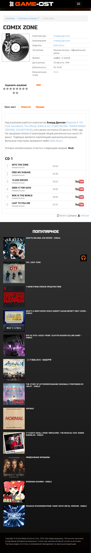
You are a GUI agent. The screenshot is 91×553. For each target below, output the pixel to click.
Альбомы (10, 18)
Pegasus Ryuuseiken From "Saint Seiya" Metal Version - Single (56, 506)
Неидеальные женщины (38, 457)
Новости (26, 107)
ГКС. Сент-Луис (33, 262)
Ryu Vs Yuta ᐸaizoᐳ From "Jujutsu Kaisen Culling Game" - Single (54, 336)
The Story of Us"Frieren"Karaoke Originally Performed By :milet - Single (55, 385)
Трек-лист (10, 107)
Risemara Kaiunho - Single (39, 482)
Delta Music (59, 45)
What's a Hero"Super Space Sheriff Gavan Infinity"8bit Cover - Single (56, 312)
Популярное (45, 232)
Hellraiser (84, 215)
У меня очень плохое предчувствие (43, 287)
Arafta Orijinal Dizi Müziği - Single (43, 238)
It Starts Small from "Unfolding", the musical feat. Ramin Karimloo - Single (55, 434)
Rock (56, 72)
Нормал (30, 409)
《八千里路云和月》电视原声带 (38, 360)
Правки (40, 107)
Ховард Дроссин (62, 36)
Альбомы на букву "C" (29, 18)
